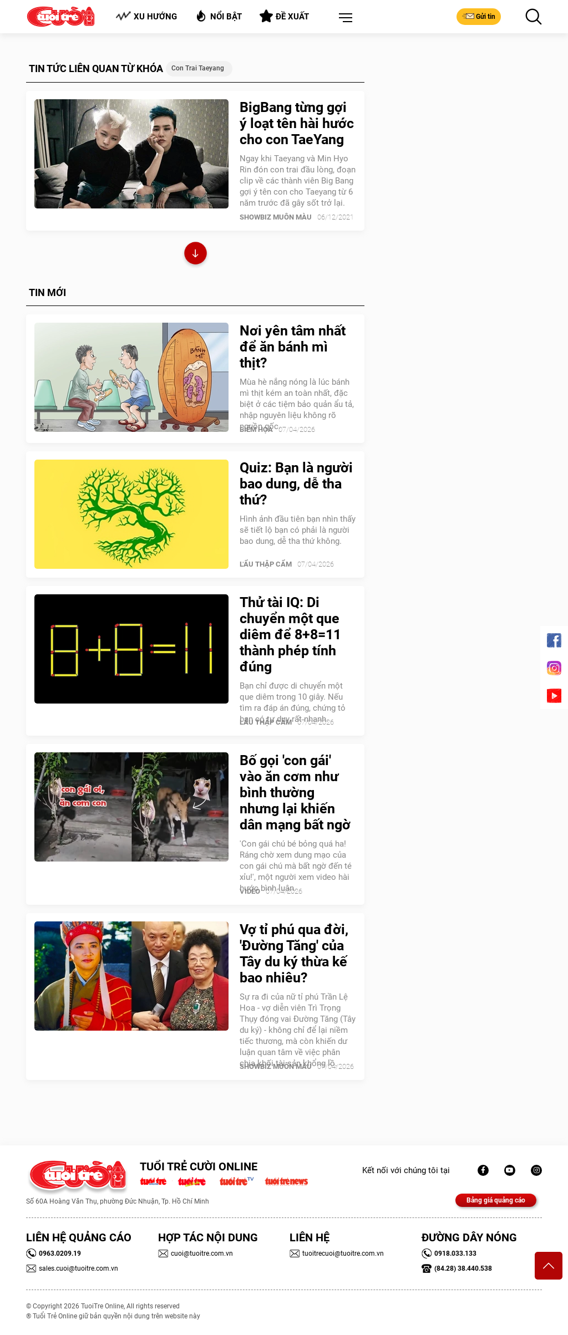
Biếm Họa (256, 429)
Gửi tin (478, 16)
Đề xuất (284, 16)
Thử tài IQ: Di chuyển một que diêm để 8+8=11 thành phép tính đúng (290, 634)
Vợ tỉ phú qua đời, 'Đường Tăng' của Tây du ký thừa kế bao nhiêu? (294, 953)
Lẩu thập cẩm (266, 564)
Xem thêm (195, 255)
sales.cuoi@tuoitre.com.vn (72, 1268)
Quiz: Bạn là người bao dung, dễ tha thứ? (296, 484)
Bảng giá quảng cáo (495, 1200)
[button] (343, 18)
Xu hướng (146, 16)
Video (250, 891)
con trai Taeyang (197, 68)
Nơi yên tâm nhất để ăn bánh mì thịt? (293, 347)
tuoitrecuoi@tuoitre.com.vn (337, 1253)
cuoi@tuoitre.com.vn (195, 1253)
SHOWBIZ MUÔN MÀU (276, 217)
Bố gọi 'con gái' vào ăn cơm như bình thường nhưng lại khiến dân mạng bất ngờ (295, 792)
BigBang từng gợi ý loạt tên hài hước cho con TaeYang (297, 123)
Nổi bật (218, 15)
